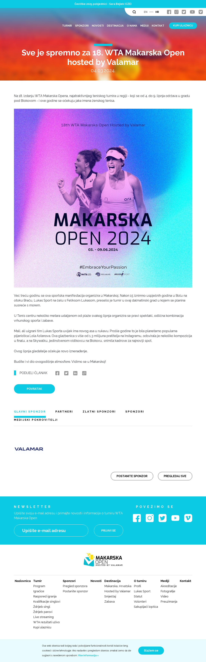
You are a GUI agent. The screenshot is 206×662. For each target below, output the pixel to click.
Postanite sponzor (132, 476)
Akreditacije (169, 586)
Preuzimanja (169, 601)
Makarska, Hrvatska (117, 586)
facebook (169, 12)
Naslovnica (23, 581)
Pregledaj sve (175, 476)
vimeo (201, 12)
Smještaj (110, 596)
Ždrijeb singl (41, 606)
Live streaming (43, 617)
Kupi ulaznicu (42, 627)
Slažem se (151, 650)
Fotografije (168, 591)
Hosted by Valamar (117, 591)
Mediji (144, 25)
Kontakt (158, 25)
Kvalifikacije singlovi (46, 601)
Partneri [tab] (64, 411)
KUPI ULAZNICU (183, 25)
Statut (138, 596)
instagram (176, 12)
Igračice (38, 591)
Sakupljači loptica (146, 606)
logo (33, 25)
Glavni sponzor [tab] (30, 411)
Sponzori (82, 25)
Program (39, 586)
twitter (184, 12)
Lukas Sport (142, 591)
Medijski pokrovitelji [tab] (36, 419)
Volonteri (140, 601)
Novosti (98, 25)
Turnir (67, 25)
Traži (134, 12)
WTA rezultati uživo (46, 622)
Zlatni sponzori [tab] (99, 411)
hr (157, 12)
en (145, 12)
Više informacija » (88, 655)
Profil (137, 586)
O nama (132, 25)
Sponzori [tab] (134, 411)
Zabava (109, 601)
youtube (192, 12)
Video (164, 596)
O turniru (140, 581)
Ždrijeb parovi (42, 612)
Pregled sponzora (75, 586)
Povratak (34, 388)
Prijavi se (108, 530)
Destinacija (115, 25)
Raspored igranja (45, 596)
